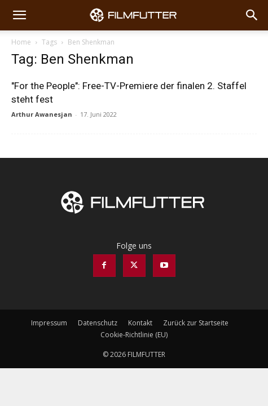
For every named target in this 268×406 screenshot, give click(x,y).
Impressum (49, 323)
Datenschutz (97, 323)
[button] (19, 15)
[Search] (252, 15)
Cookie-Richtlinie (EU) (134, 334)
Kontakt (140, 323)
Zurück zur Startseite (196, 323)
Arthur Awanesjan (41, 114)
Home (21, 42)
